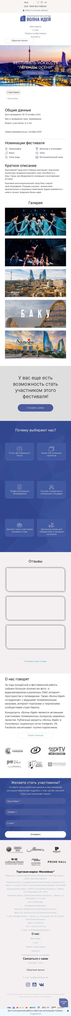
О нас (35, 30)
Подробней (35, 1014)
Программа (12, 98)
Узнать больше (35, 735)
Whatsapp (32, 963)
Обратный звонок (20, 40)
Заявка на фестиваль (35, 33)
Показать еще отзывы (35, 661)
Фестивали (35, 26)
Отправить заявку (35, 73)
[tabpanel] (35, 234)
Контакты (35, 37)
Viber (41, 963)
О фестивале (13, 92)
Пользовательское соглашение (35, 955)
